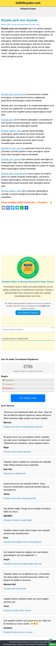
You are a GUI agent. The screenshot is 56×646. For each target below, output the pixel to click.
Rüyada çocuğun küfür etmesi (17, 610)
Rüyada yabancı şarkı (11, 191)
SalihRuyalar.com (28, 3)
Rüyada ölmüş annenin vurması (18, 632)
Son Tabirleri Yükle (27, 398)
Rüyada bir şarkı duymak (12, 148)
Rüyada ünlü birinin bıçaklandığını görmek (23, 427)
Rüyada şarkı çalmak (10, 159)
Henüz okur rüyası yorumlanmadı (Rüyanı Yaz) (20, 24)
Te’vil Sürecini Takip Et (28, 313)
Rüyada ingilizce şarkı (11, 131)
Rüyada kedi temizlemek (15, 589)
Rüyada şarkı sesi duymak (19, 20)
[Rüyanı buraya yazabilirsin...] (27, 329)
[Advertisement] (28, 76)
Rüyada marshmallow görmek (17, 452)
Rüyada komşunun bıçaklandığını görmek (23, 564)
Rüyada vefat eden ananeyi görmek (20, 498)
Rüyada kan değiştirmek (15, 473)
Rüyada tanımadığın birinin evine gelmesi (22, 542)
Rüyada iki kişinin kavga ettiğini (18, 520)
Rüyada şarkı (7, 120)
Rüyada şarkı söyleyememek (14, 174)
